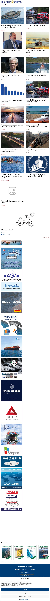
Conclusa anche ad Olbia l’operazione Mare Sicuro (36, 125)
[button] (48, 578)
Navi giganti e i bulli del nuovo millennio (11, 76)
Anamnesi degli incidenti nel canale (35, 51)
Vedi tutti (45, 237)
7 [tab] (8, 234)
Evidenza (3, 30)
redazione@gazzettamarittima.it (27, 574)
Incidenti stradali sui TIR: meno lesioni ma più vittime (11, 150)
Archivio (45, 543)
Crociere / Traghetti (5, 180)
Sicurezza (28, 28)
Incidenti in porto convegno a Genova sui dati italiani (36, 175)
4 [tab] (4, 234)
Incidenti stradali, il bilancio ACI (37, 25)
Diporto (27, 79)
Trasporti (28, 104)
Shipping (28, 55)
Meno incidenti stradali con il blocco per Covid (36, 101)
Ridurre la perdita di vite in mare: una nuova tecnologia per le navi (12, 176)
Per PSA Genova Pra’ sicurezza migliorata (11, 101)
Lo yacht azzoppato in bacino (36, 150)
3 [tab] (3, 234)
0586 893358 (28, 571)
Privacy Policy (27, 599)
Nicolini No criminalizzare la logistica (10, 51)
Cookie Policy (21, 599)
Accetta (25, 589)
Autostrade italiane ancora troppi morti (12, 202)
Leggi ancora (25, 231)
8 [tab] (9, 234)
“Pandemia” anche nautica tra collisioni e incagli (36, 76)
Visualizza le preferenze (25, 596)
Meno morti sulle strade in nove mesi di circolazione (12, 125)
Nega (25, 593)
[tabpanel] (25, 231)
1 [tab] (1, 234)
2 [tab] (2, 234)
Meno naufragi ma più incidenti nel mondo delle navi (12, 26)
